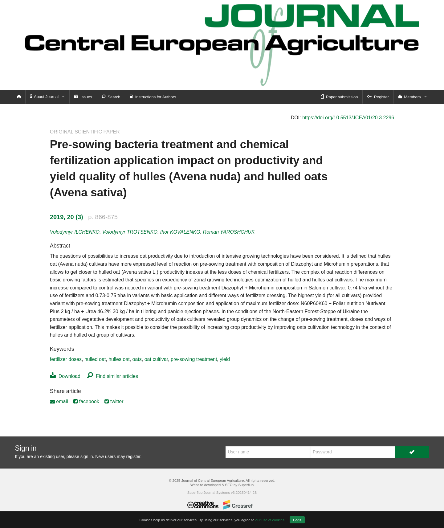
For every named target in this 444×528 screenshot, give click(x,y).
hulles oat (119, 359)
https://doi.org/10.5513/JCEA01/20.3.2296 (348, 117)
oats (137, 359)
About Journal (44, 96)
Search (111, 96)
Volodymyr (75, 232)
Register (378, 96)
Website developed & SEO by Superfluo (222, 485)
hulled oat (95, 359)
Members (409, 96)
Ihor (180, 232)
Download (65, 376)
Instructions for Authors (153, 96)
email (59, 401)
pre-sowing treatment (194, 359)
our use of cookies (269, 520)
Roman (229, 232)
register (133, 456)
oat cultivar (156, 359)
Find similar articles (112, 376)
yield (225, 359)
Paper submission (339, 96)
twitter (113, 401)
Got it (297, 520)
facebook (86, 401)
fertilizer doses (66, 359)
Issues (83, 96)
